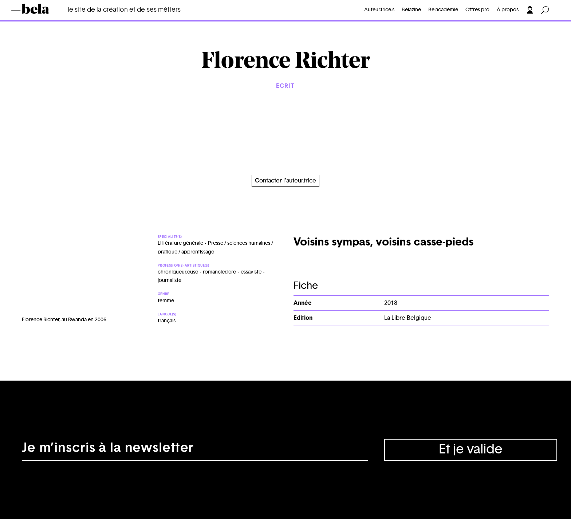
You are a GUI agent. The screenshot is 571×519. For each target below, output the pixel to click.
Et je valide (471, 449)
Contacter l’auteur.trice (285, 181)
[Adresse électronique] (195, 450)
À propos (508, 9)
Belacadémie (443, 9)
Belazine (411, 9)
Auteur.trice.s (379, 9)
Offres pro (477, 9)
